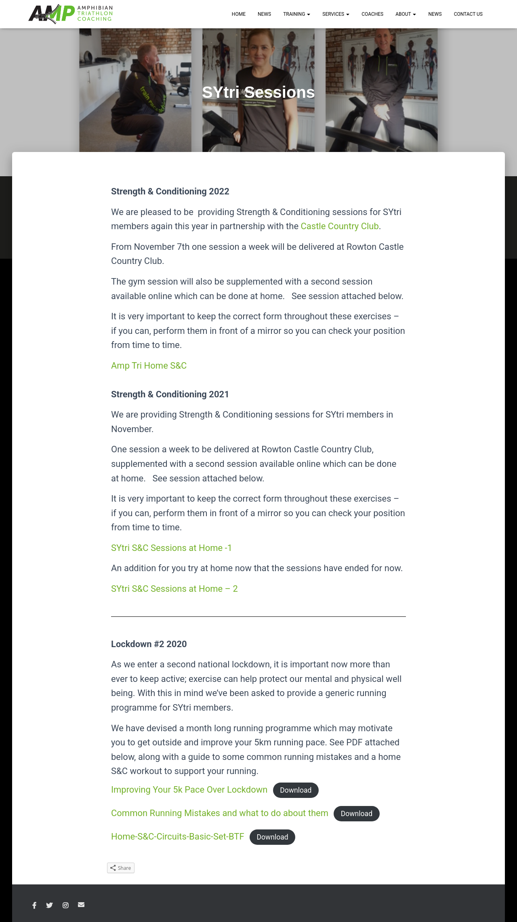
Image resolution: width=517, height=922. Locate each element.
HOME (239, 14)
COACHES (372, 14)
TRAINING (296, 14)
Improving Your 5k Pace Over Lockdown (189, 790)
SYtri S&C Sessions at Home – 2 (174, 589)
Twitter (49, 906)
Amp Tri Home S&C (149, 366)
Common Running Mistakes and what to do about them (219, 813)
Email (81, 904)
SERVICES (335, 14)
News (434, 14)
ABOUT (405, 14)
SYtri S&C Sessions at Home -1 (171, 548)
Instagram (65, 906)
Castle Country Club (340, 226)
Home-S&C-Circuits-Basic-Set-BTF (177, 836)
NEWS (264, 14)
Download (295, 790)
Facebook (34, 906)
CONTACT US (468, 14)
